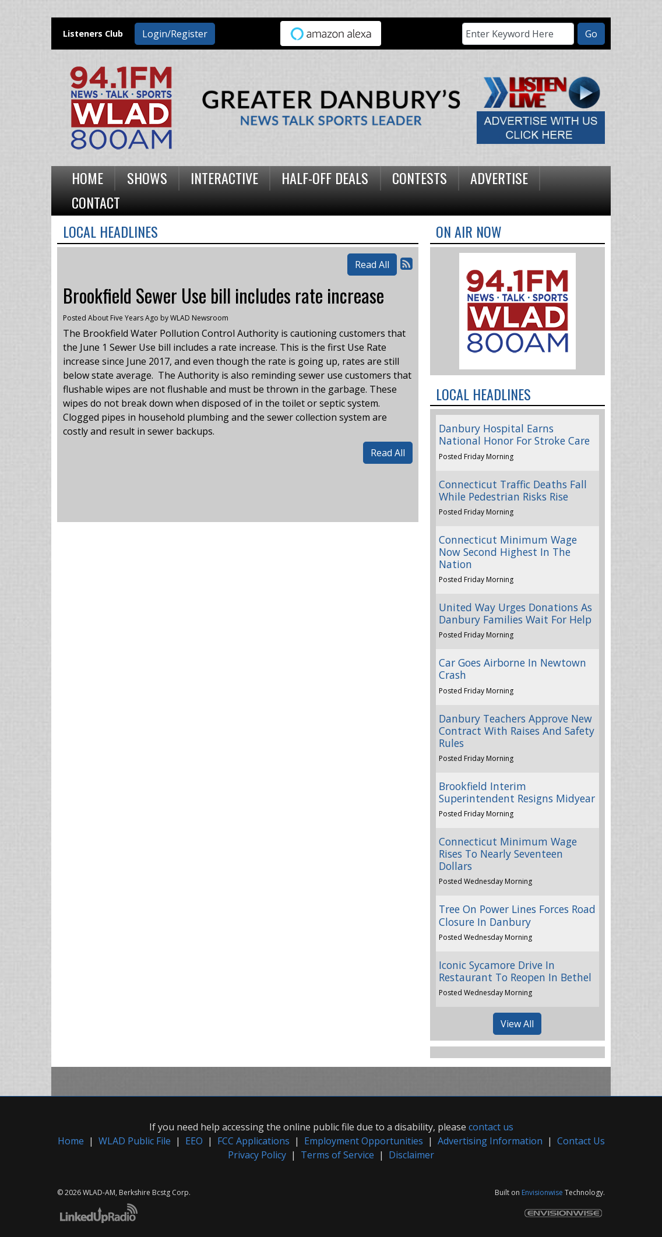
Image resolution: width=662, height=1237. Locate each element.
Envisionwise (542, 1192)
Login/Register (174, 33)
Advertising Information (490, 1140)
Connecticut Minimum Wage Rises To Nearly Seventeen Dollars (508, 853)
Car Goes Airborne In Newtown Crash (512, 668)
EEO (194, 1140)
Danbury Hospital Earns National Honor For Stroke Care (514, 434)
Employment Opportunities (363, 1140)
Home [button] (87, 177)
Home (71, 1140)
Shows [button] (147, 177)
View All (517, 1023)
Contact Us (581, 1140)
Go (591, 33)
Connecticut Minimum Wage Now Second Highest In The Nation (508, 552)
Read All (372, 264)
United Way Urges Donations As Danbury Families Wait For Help (515, 613)
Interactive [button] (224, 177)
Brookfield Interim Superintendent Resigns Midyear (517, 792)
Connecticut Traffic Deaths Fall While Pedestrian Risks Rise (513, 490)
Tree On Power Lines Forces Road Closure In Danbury (517, 915)
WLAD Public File (134, 1140)
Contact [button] (96, 202)
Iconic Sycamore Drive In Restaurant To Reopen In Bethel (515, 971)
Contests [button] (419, 177)
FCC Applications (253, 1140)
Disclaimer (411, 1154)
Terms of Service (337, 1154)
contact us (491, 1126)
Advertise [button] (499, 177)
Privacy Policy (257, 1154)
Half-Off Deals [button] (324, 177)
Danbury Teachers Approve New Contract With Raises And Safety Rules (516, 730)
